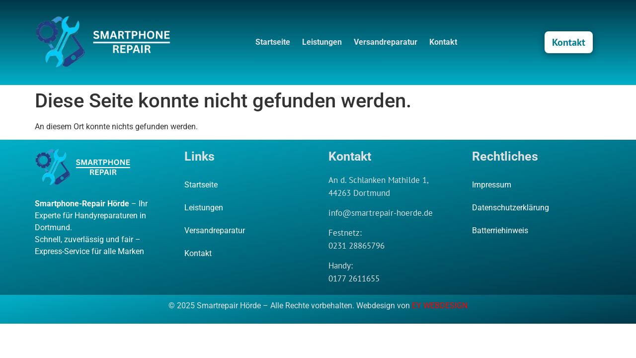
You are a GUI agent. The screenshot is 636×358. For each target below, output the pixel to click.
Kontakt (443, 42)
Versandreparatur (385, 42)
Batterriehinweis (500, 230)
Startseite (272, 42)
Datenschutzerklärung (510, 207)
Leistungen (322, 42)
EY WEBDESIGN (440, 305)
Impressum (491, 184)
